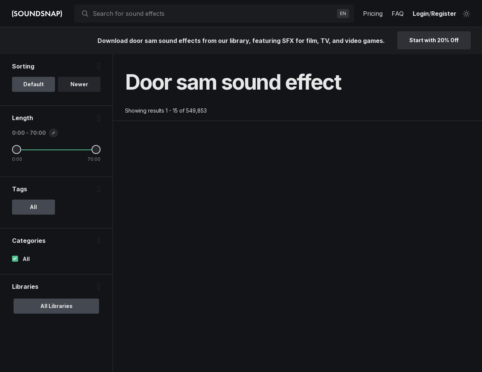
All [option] (33, 207)
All (26, 259)
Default (33, 84)
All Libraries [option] (56, 306)
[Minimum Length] (16, 149)
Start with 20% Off (434, 40)
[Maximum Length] (96, 149)
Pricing (373, 13)
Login (421, 13)
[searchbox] (213, 13)
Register (443, 13)
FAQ (398, 13)
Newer (79, 84)
